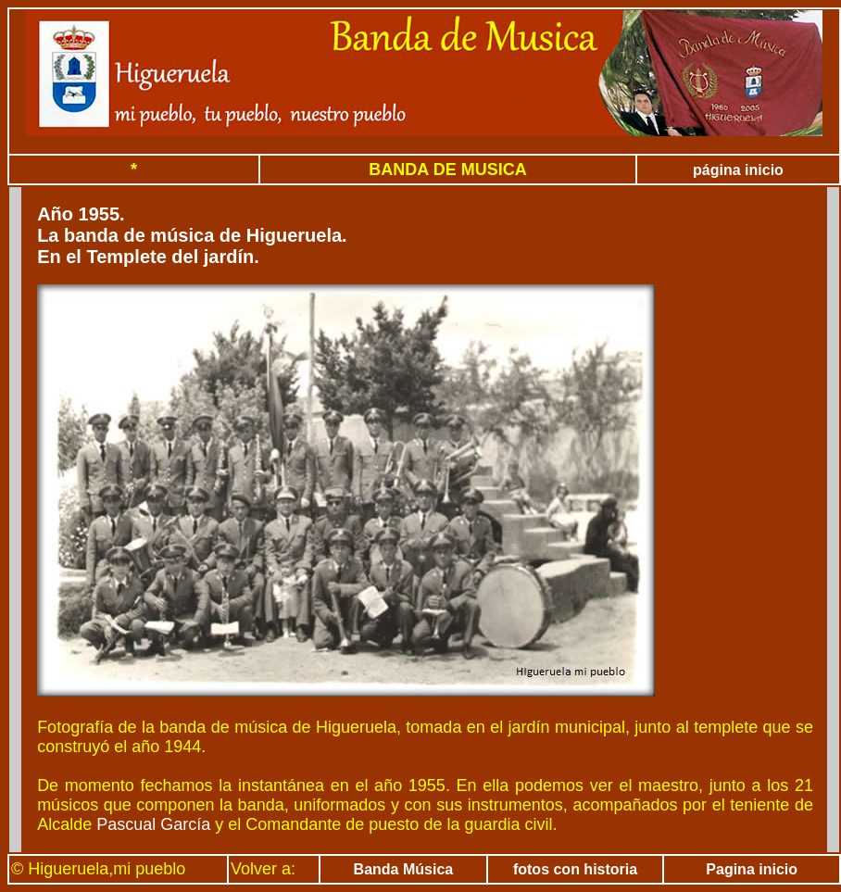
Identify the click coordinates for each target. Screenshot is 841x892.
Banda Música (404, 869)
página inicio (738, 170)
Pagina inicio (751, 869)
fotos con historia (575, 869)
